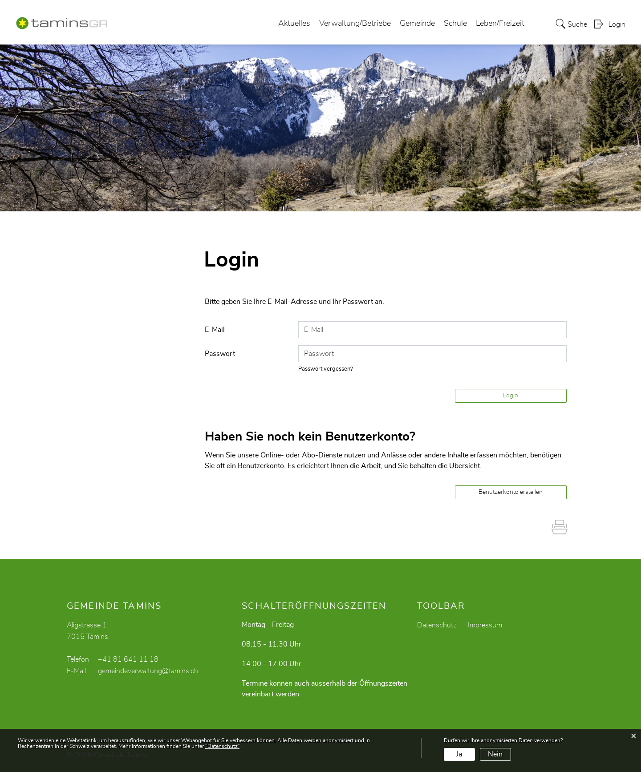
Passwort (220, 353)
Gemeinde (417, 24)
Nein (495, 754)
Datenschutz (437, 625)
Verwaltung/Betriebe (355, 24)
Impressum (485, 625)
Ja (459, 754)
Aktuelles (294, 24)
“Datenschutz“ (222, 746)
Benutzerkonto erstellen (511, 492)
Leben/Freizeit (500, 24)
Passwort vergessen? (325, 369)
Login (617, 24)
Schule (455, 24)
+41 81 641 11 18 (128, 659)
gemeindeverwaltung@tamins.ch (148, 671)
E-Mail (215, 329)
